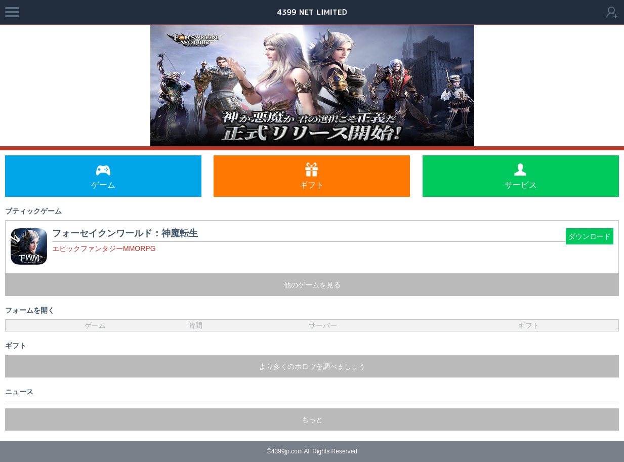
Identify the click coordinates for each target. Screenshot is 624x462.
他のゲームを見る (312, 285)
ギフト (312, 175)
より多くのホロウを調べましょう (312, 366)
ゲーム (103, 175)
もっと (312, 419)
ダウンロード (589, 236)
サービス (521, 175)
